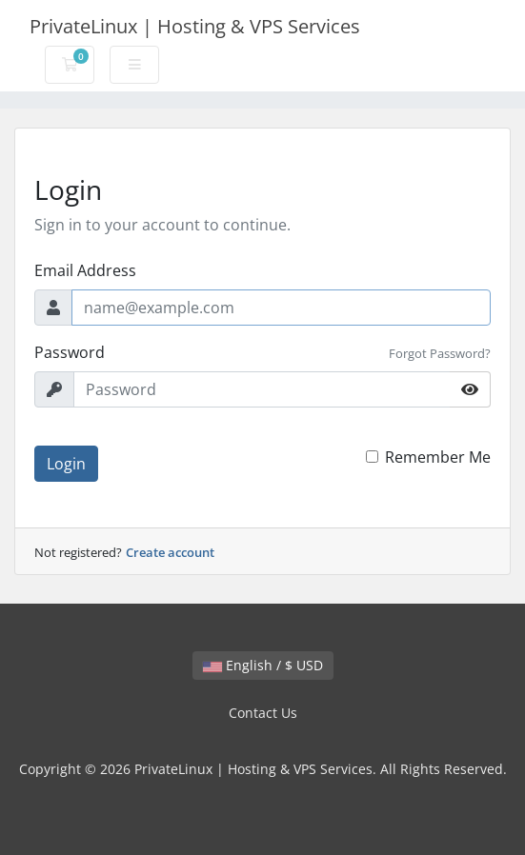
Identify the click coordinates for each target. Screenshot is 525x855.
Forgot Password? (440, 353)
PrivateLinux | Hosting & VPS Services (195, 26)
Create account (170, 552)
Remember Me (438, 457)
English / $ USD (263, 665)
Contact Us (263, 713)
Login (66, 463)
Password (69, 352)
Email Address (85, 270)
